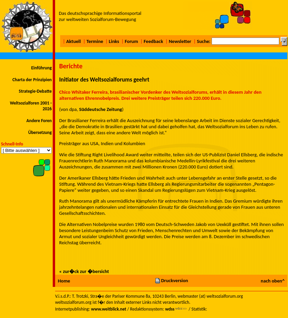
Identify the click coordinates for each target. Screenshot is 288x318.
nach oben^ (273, 281)
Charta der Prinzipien (32, 80)
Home (64, 281)
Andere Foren (39, 120)
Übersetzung (40, 132)
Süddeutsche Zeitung (100, 109)
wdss (169, 309)
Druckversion (171, 280)
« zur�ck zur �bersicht (84, 271)
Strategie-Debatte (35, 91)
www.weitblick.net (108, 309)
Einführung (41, 68)
